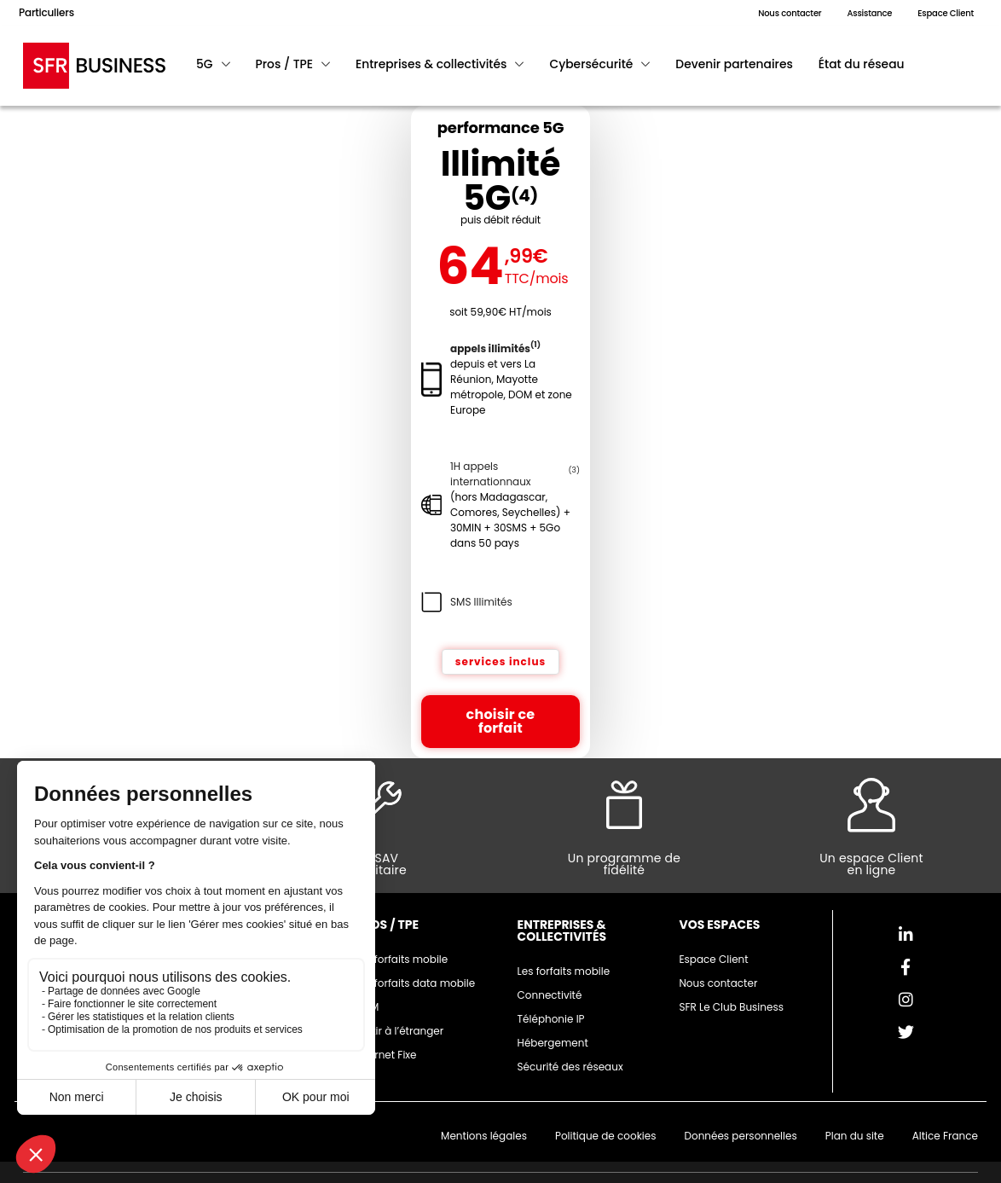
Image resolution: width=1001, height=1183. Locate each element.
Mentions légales (484, 1135)
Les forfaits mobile (402, 959)
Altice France (945, 1135)
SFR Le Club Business (731, 1007)
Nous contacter (718, 983)
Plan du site (854, 1135)
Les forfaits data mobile (415, 983)
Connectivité (550, 995)
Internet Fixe (386, 1054)
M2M (367, 1007)
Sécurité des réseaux (570, 1066)
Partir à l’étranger (400, 1031)
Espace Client (713, 959)
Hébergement (553, 1042)
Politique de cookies (606, 1135)
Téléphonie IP (551, 1019)
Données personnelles (740, 1135)
